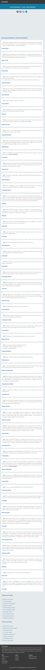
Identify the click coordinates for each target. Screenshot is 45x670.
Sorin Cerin (4, 575)
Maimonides (5, 70)
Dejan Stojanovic (6, 179)
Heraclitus (4, 500)
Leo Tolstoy (4, 157)
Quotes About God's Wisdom (10, 628)
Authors (17, 656)
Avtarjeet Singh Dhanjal (7, 384)
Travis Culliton (5, 103)
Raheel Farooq (5, 339)
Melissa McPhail (6, 406)
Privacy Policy (5, 656)
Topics (16, 658)
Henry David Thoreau (7, 539)
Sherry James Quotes (8, 613)
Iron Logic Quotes (7, 632)
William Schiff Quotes (8, 618)
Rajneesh (4, 215)
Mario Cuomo (5, 169)
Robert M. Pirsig (6, 124)
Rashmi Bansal (5, 94)
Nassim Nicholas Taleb (7, 370)
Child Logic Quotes (7, 630)
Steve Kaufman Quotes (8, 616)
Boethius (4, 203)
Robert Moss (5, 60)
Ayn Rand (4, 236)
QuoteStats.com (22, 667)
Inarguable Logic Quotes (9, 634)
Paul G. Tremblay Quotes (9, 609)
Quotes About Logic (8, 626)
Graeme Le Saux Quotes (9, 603)
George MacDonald (6, 469)
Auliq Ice (4, 114)
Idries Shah (4, 226)
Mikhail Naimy (5, 146)
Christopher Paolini (6, 276)
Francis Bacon (5, 330)
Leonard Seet (5, 48)
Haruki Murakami (6, 82)
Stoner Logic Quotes (8, 640)
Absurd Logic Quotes (8, 636)
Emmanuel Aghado (6, 351)
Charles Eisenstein (6, 190)
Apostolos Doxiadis (6, 134)
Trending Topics (32, 658)
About (3, 658)
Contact (4, 659)
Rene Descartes (6, 245)
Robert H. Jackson (6, 419)
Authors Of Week (33, 656)
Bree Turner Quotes (8, 599)
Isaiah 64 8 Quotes (7, 605)
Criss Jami (4, 288)
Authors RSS (5, 661)
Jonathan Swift (5, 394)
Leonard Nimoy (5, 309)
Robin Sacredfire (6, 553)
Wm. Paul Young (5, 300)
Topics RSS (4, 662)
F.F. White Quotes (7, 601)
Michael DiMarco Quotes (9, 607)
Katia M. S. (4, 566)
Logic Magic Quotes (8, 638)
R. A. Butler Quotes (7, 611)
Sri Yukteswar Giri (6, 445)
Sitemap (17, 659)
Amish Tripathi (5, 433)
